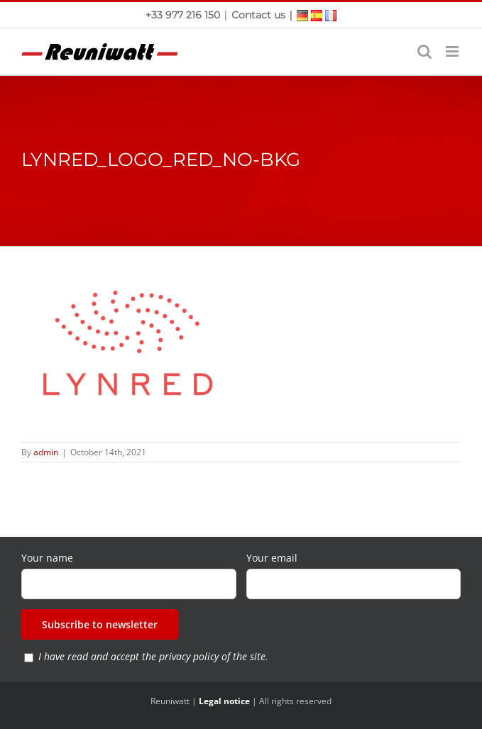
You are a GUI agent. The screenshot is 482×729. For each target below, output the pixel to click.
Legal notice (224, 701)
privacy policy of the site (212, 656)
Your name (47, 557)
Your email (271, 557)
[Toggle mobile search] (424, 51)
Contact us (258, 15)
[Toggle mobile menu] (453, 51)
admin (45, 452)
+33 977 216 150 (184, 15)
